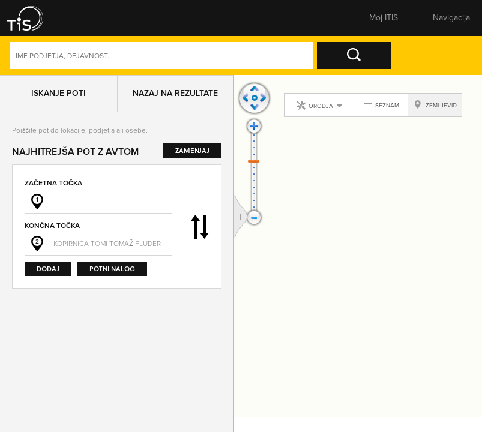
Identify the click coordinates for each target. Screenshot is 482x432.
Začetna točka (53, 183)
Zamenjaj (200, 227)
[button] (33, 18)
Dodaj (48, 268)
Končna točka (52, 225)
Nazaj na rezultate (175, 93)
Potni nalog (112, 268)
